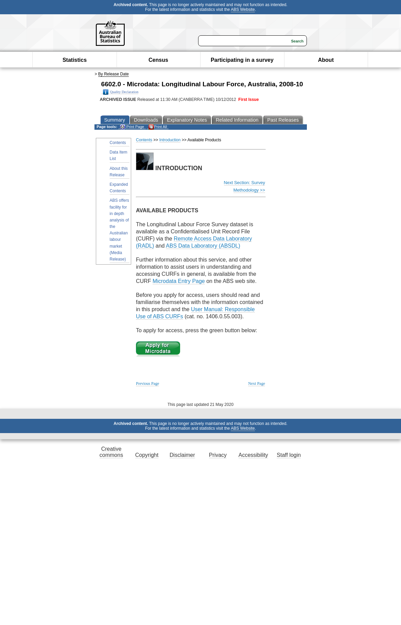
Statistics (75, 60)
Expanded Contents (119, 187)
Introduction (170, 140)
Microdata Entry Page (179, 281)
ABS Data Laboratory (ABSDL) (203, 246)
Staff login (289, 455)
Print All (158, 127)
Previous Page (147, 383)
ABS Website (243, 9)
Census (158, 60)
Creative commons (111, 452)
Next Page (256, 383)
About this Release (119, 171)
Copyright (146, 455)
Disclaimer (182, 455)
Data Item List (118, 155)
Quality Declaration (121, 92)
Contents (118, 142)
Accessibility (253, 455)
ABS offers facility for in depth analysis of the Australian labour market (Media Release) (119, 230)
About (326, 60)
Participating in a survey (242, 60)
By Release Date (113, 74)
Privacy (218, 455)
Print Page (132, 127)
